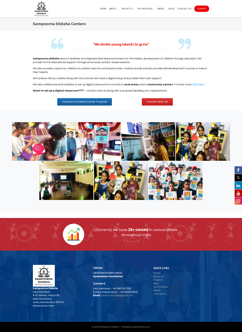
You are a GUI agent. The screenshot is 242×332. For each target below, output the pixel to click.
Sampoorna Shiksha (109, 327)
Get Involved (145, 8)
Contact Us (184, 8)
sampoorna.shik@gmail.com (117, 295)
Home (103, 8)
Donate (201, 8)
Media (160, 8)
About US (158, 276)
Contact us (160, 293)
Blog (171, 8)
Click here (198, 84)
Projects (127, 8)
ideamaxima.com (141, 327)
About (113, 8)
